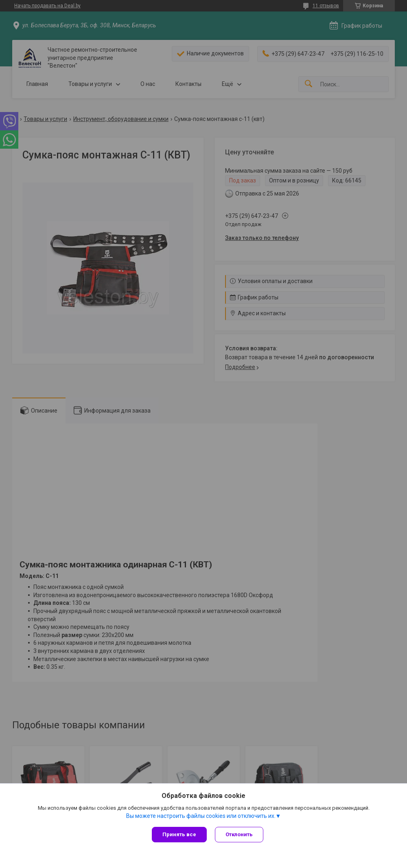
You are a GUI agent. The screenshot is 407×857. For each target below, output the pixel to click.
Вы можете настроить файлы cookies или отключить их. (201, 816)
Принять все (179, 834)
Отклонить (239, 834)
